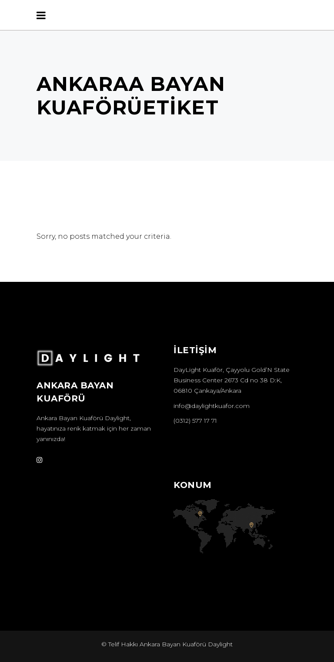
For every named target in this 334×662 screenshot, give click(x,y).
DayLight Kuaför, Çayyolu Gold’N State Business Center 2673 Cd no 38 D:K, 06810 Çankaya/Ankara (232, 380)
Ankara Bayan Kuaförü (70, 418)
